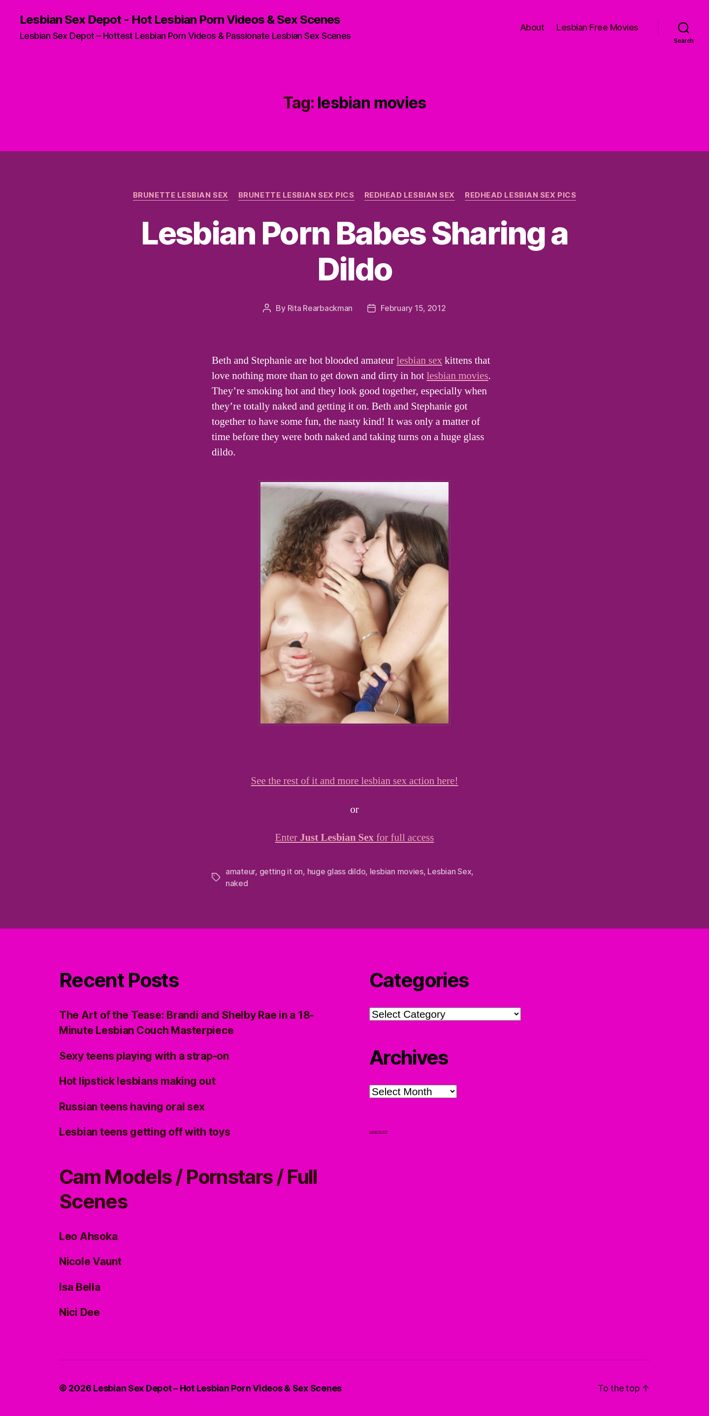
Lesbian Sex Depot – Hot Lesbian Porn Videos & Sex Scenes (217, 1388)
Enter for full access (354, 837)
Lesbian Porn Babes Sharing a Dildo (354, 251)
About (532, 27)
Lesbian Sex (449, 871)
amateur (240, 871)
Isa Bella (79, 1287)
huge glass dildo (336, 871)
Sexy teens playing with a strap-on (144, 1056)
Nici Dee (79, 1312)
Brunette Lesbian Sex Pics (296, 195)
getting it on (281, 871)
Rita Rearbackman (320, 308)
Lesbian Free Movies (597, 27)
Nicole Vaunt (90, 1261)
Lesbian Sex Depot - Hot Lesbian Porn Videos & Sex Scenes (180, 20)
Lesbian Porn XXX (378, 1131)
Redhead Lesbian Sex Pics (520, 195)
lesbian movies (457, 375)
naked (237, 883)
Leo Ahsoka (88, 1236)
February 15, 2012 (413, 308)
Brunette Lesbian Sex (180, 195)
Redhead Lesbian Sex (409, 195)
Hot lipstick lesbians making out (137, 1081)
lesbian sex (419, 360)
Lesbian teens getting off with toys (144, 1132)
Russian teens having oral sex (132, 1107)
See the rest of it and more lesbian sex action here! (354, 781)
